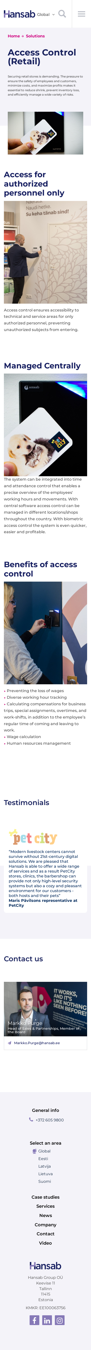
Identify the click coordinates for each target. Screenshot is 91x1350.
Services (45, 1206)
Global (44, 1151)
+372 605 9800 (50, 1120)
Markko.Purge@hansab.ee (37, 1043)
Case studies (45, 1197)
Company (45, 1225)
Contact (46, 1234)
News (45, 1215)
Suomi (44, 1181)
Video (45, 1243)
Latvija (44, 1166)
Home (14, 36)
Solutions (35, 36)
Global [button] (46, 15)
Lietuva (45, 1174)
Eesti (43, 1158)
